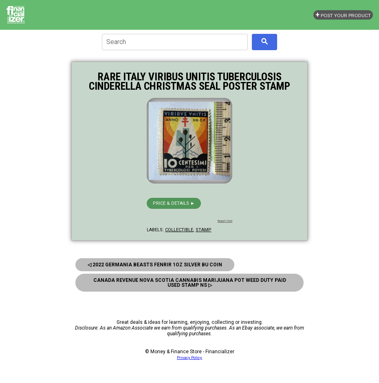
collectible (179, 229)
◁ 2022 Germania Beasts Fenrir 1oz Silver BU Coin (155, 265)
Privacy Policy (189, 357)
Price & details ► (174, 203)
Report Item (225, 221)
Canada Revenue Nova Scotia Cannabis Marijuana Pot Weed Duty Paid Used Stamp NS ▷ (189, 282)
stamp (204, 229)
